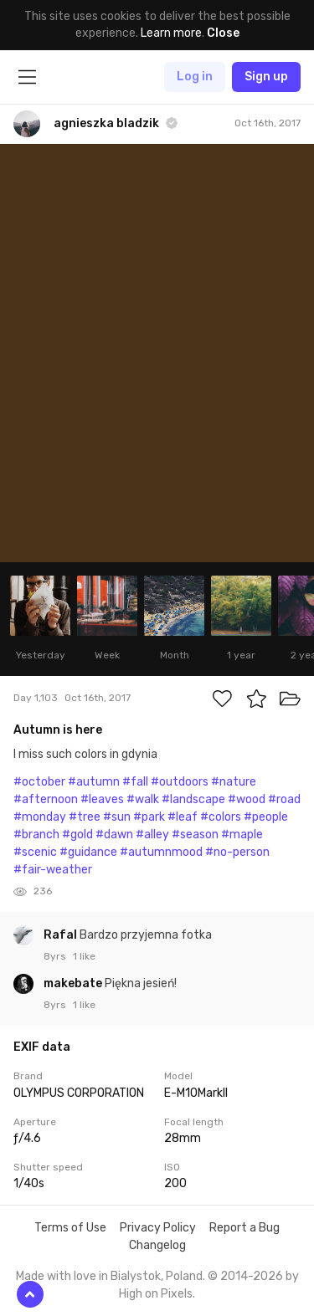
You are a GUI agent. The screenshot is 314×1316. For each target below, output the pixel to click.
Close (223, 33)
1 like (84, 956)
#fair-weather (52, 870)
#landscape (193, 799)
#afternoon (45, 799)
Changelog (157, 1245)
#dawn (114, 834)
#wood (246, 799)
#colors (220, 817)
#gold (77, 834)
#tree (84, 817)
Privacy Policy (158, 1228)
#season (195, 834)
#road (284, 799)
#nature (233, 782)
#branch (36, 834)
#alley (152, 834)
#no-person (237, 852)
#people (266, 817)
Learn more (171, 33)
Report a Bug (244, 1228)
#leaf (182, 817)
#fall (135, 782)
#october (39, 782)
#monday (39, 817)
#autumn (94, 782)
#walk (142, 799)
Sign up (266, 76)
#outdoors (179, 782)
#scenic (35, 852)
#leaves (102, 799)
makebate (74, 983)
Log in (195, 76)
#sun (117, 817)
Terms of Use (70, 1228)
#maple (242, 834)
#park (149, 817)
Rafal (62, 935)
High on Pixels (156, 1294)
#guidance (88, 852)
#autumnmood (161, 852)
